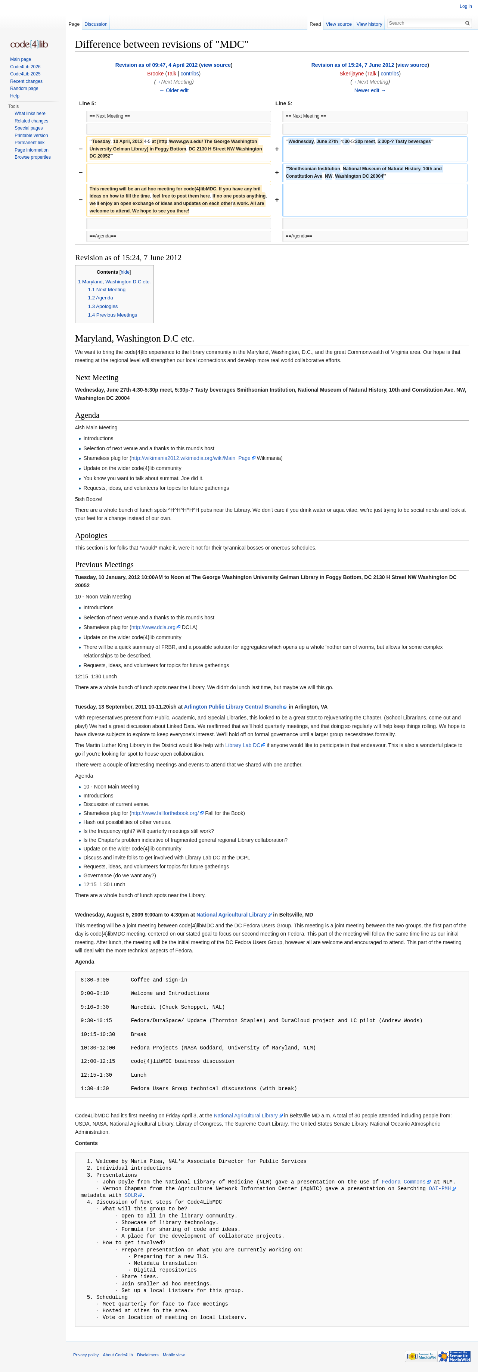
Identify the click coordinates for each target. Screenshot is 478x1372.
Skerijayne (351, 74)
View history (369, 24)
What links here (30, 113)
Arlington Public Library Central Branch (233, 707)
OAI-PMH (440, 1188)
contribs (190, 74)
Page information (32, 150)
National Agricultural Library (231, 915)
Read (315, 24)
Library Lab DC (242, 745)
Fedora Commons (404, 1181)
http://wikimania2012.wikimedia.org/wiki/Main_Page (191, 458)
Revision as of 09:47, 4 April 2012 (156, 65)
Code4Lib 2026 (25, 66)
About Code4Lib (118, 1355)
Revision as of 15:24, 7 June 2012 (352, 65)
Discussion (96, 24)
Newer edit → (370, 90)
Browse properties (33, 157)
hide (125, 272)
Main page (20, 59)
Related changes (31, 121)
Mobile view (173, 1355)
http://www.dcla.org (153, 627)
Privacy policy (86, 1355)
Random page (24, 88)
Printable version (31, 135)
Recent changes (26, 81)
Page (74, 24)
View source (339, 24)
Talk (171, 74)
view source (216, 65)
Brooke (155, 74)
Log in (466, 6)
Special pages (29, 128)
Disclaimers (148, 1355)
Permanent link (29, 142)
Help (14, 96)
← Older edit (174, 90)
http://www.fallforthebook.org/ (165, 813)
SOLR (131, 1195)
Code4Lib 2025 (25, 74)
